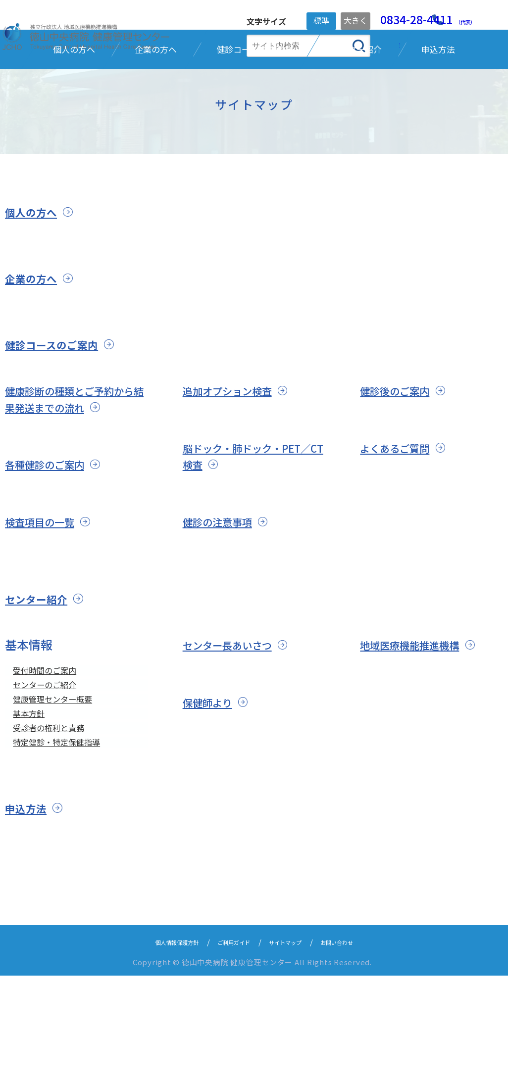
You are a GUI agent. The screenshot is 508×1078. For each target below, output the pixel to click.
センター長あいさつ (236, 719)
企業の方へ (36, 353)
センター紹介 (42, 673)
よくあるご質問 (401, 522)
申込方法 (30, 910)
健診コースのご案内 (61, 419)
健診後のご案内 (401, 465)
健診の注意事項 (224, 596)
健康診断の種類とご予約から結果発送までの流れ (76, 474)
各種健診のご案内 (52, 539)
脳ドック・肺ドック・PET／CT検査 (253, 531)
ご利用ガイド (229, 1044)
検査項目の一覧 (46, 596)
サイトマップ (293, 1044)
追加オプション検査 (236, 465)
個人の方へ (36, 287)
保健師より (212, 777)
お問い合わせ (356, 1044)
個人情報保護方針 (159, 1044)
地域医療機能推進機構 (419, 719)
